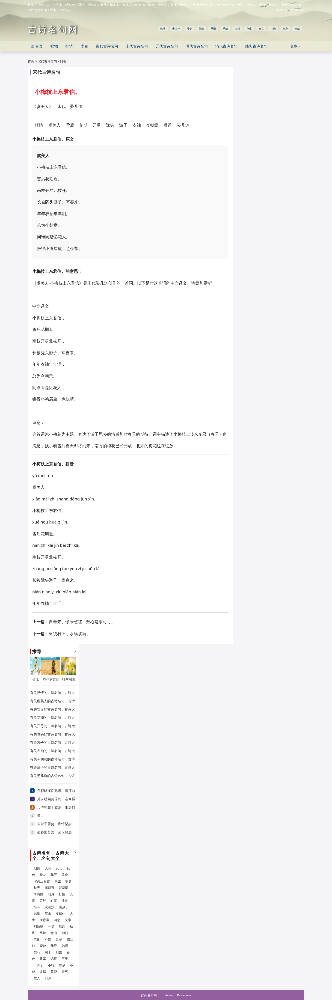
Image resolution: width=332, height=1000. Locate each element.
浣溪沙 (49, 907)
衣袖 (137, 125)
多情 (43, 971)
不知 (48, 939)
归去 (59, 952)
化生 (249, 28)
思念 (59, 868)
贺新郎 (63, 888)
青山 (53, 933)
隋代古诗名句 (157, 5)
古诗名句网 (53, 29)
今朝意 (152, 125)
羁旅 (57, 881)
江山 (48, 913)
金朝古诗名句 (246, 5)
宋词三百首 (42, 881)
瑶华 (189, 28)
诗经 (43, 900)
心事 (53, 900)
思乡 (62, 965)
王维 (65, 959)
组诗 (43, 933)
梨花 (37, 952)
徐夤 (65, 900)
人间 (48, 868)
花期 (83, 125)
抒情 (40, 5)
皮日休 (60, 913)
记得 (53, 959)
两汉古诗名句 (87, 5)
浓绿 (273, 28)
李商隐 (38, 894)
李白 (49, 5)
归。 (40, 816)
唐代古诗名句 (180, 5)
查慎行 (176, 28)
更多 (295, 46)
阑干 (48, 952)
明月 (51, 894)
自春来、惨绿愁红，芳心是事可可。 (82, 621)
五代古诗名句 (202, 5)
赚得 (167, 125)
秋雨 (213, 28)
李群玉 (49, 888)
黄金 (65, 875)
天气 (65, 971)
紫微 (201, 28)
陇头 (110, 125)
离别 (37, 939)
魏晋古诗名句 (110, 5)
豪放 (43, 946)
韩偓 (65, 946)
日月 (48, 978)
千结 (225, 28)
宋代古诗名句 (224, 5)
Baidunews (297, 10)
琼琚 (162, 28)
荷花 (43, 875)
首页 (37, 46)
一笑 (51, 926)
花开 (53, 875)
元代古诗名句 (269, 5)
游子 (123, 125)
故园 (62, 926)
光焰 (297, 28)
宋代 (61, 106)
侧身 (285, 28)
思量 (37, 913)
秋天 (37, 888)
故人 (37, 978)
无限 (53, 946)
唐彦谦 (44, 920)
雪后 (70, 125)
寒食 (68, 881)
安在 (261, 28)
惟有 (37, 907)
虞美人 (54, 125)
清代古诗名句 (37, 10)
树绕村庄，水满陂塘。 (69, 633)
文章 (68, 920)
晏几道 (76, 106)
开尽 (96, 125)
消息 (57, 920)
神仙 (65, 933)
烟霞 (37, 868)
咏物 (31, 5)
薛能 (53, 971)
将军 (43, 959)
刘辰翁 (38, 926)
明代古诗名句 (291, 5)
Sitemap (281, 10)
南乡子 (63, 907)
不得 (51, 965)
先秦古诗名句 (65, 5)
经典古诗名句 (59, 10)
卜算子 (38, 965)
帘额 (237, 28)
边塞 (59, 939)
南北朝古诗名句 (133, 5)
